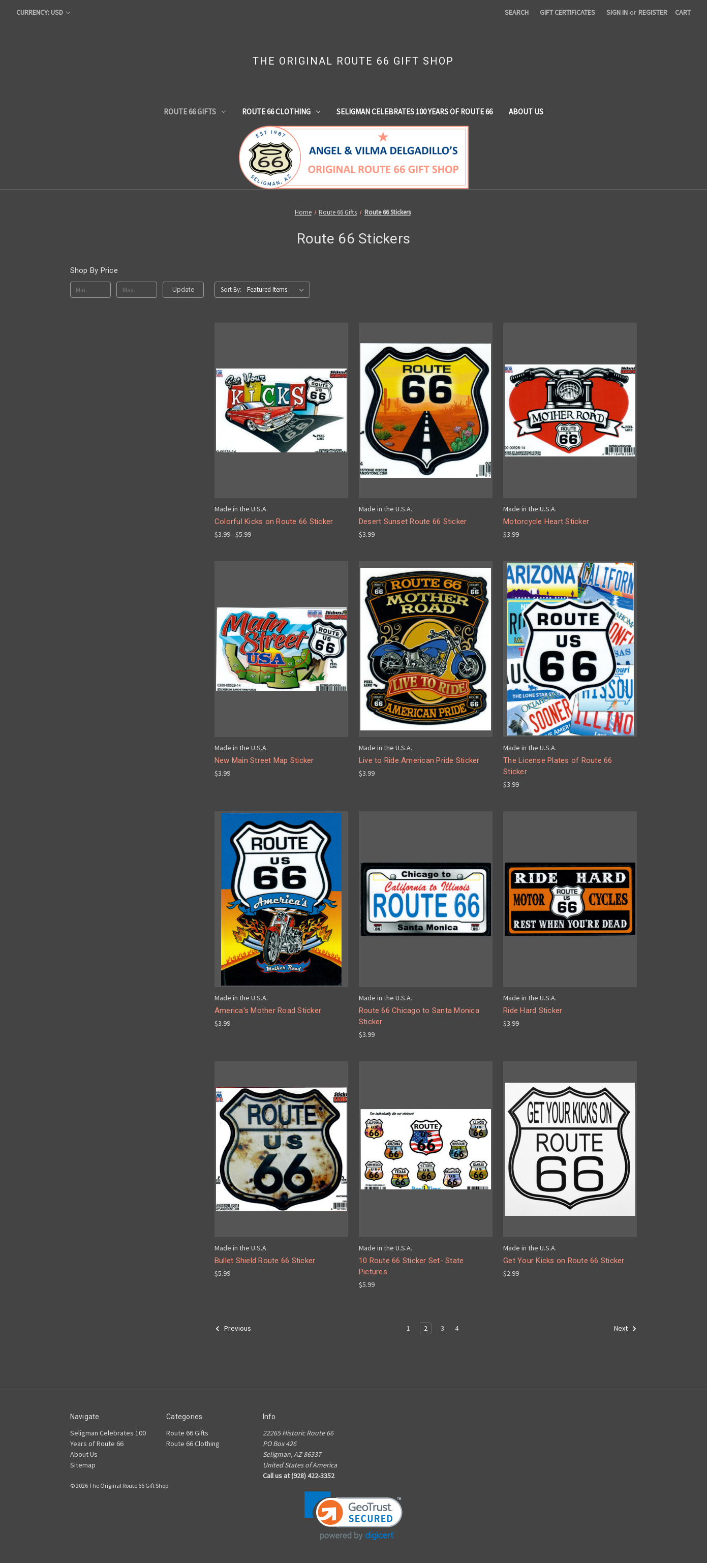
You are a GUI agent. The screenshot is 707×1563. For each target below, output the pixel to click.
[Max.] (137, 290)
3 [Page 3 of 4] (442, 1328)
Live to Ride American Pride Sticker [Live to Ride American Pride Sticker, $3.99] (419, 760)
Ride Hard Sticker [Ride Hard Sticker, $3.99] (532, 1010)
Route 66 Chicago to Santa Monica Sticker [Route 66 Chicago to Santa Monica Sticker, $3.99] (419, 1016)
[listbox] (277, 289)
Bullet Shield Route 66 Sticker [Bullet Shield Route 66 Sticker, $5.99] (265, 1260)
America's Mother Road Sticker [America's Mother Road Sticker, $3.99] (267, 1010)
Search (517, 12)
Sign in (617, 12)
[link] (353, 1516)
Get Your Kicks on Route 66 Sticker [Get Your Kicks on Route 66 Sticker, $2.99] (564, 1260)
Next (625, 1329)
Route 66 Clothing (281, 111)
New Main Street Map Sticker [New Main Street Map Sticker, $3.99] (264, 760)
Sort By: (231, 289)
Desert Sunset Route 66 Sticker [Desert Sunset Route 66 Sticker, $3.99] (413, 521)
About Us (526, 111)
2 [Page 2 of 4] (425, 1328)
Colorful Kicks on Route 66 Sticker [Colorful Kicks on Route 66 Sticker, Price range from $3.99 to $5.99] (273, 521)
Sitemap (83, 1464)
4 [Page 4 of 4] (456, 1328)
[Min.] (90, 290)
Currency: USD (43, 12)
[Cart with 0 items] (682, 12)
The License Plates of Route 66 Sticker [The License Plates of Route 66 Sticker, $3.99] (557, 766)
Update (183, 289)
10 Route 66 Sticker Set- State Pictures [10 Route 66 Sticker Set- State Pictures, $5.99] (411, 1266)
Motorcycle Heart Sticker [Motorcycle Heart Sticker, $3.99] (546, 521)
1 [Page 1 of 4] (408, 1328)
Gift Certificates (567, 12)
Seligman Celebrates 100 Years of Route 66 (414, 111)
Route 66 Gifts (195, 111)
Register (652, 12)
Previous (233, 1329)
